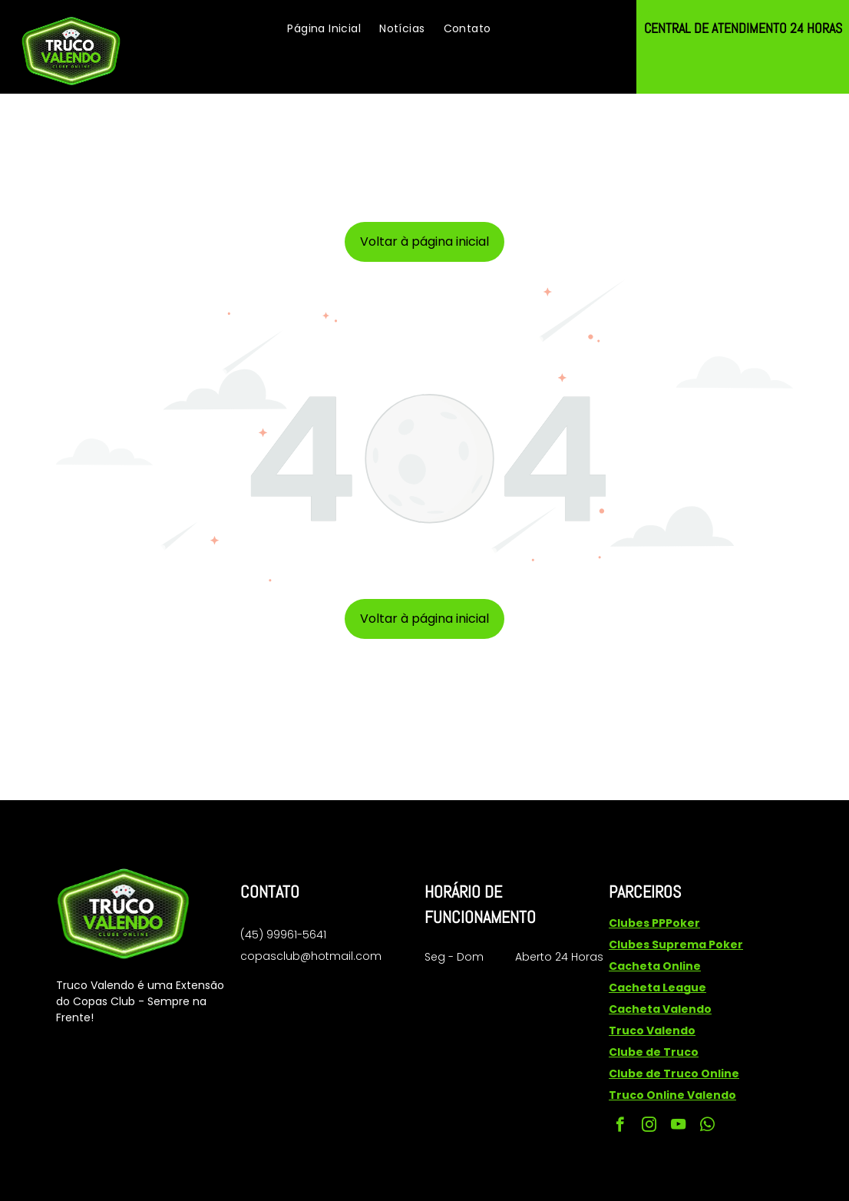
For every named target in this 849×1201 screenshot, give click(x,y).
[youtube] (678, 1126)
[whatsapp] (707, 1126)
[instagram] (649, 1126)
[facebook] (620, 1126)
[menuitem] (324, 29)
